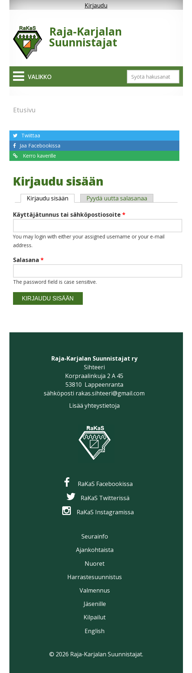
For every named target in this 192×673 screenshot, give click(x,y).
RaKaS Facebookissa (105, 484)
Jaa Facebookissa (40, 145)
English (94, 631)
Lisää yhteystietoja (94, 406)
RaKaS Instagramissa (105, 512)
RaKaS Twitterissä (105, 498)
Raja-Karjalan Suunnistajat (85, 37)
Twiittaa (30, 135)
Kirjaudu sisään (50, 198)
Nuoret (94, 564)
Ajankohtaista (95, 550)
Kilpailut (95, 617)
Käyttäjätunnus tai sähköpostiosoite (69, 215)
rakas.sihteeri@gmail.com (110, 393)
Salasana (28, 260)
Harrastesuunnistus (94, 577)
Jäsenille (95, 604)
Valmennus (95, 590)
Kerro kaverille (38, 155)
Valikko (40, 77)
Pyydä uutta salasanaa (116, 198)
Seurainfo (94, 536)
